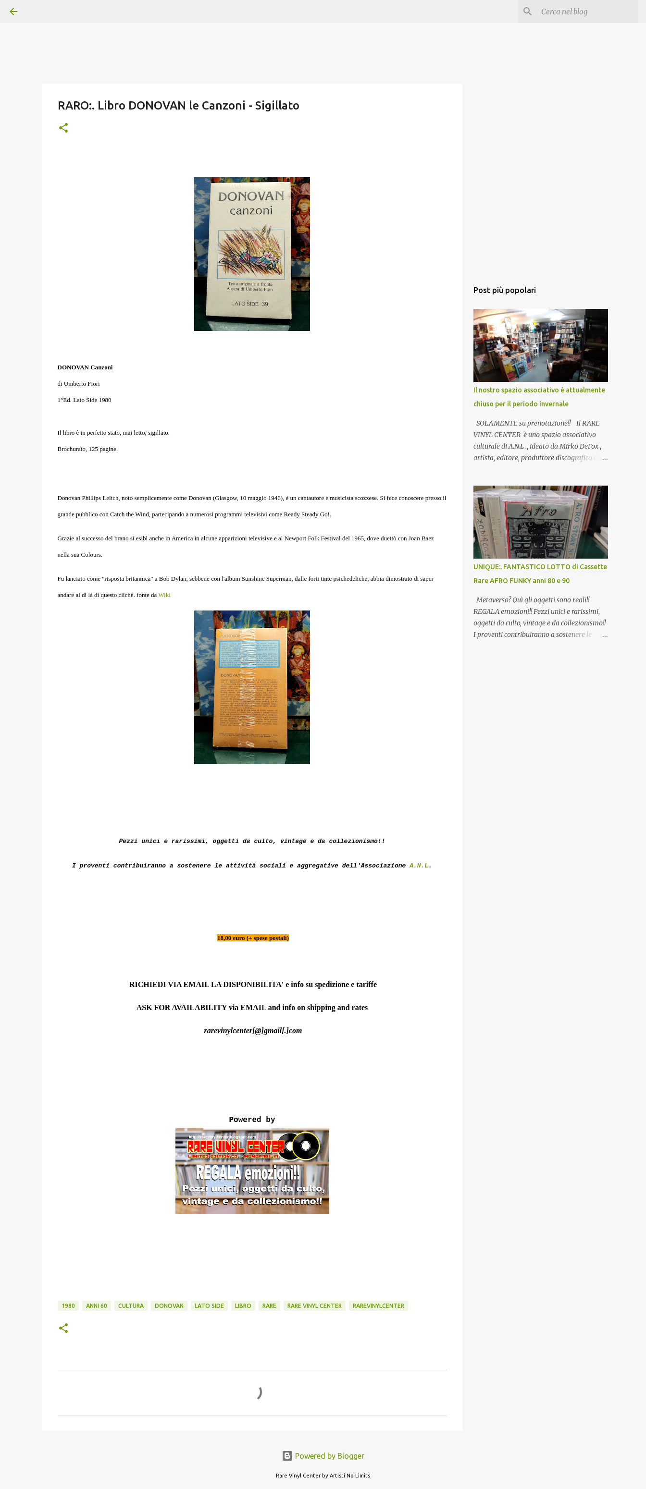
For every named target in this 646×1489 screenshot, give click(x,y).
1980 (68, 1306)
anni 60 (96, 1306)
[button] (63, 128)
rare (269, 1306)
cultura (131, 1306)
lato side (209, 1306)
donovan (169, 1306)
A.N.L (419, 865)
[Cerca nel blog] (587, 11)
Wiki (164, 594)
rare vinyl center (314, 1306)
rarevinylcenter (378, 1306)
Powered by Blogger (323, 1456)
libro (243, 1306)
